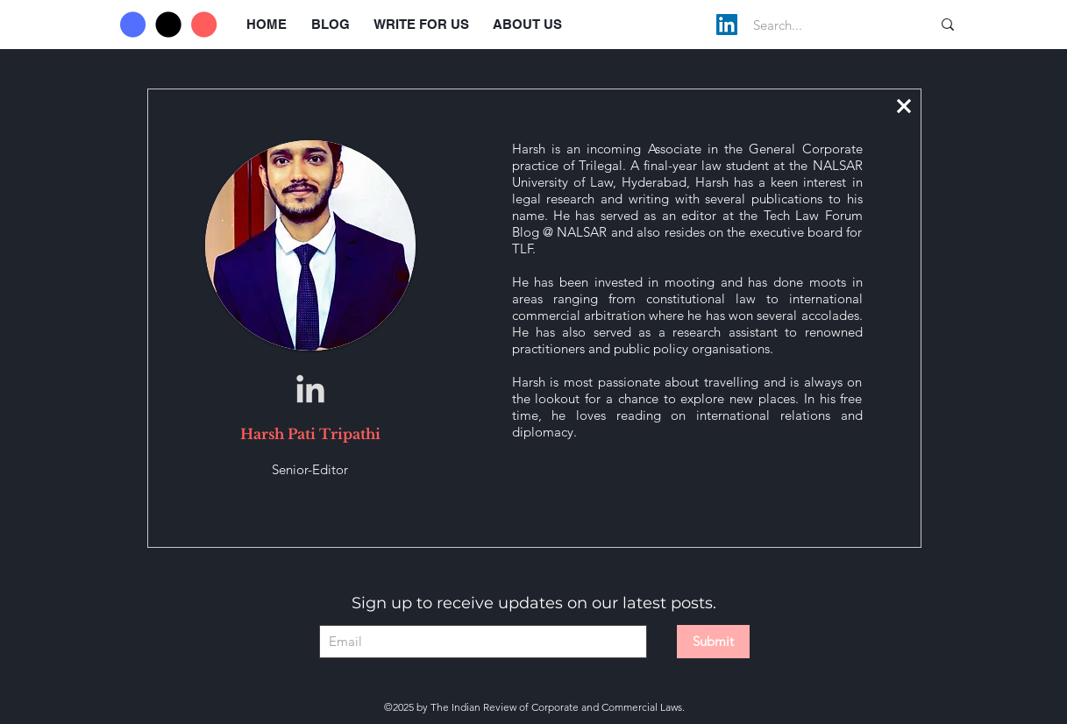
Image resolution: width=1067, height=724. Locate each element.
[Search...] (823, 24)
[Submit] (713, 641)
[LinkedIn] (726, 24)
